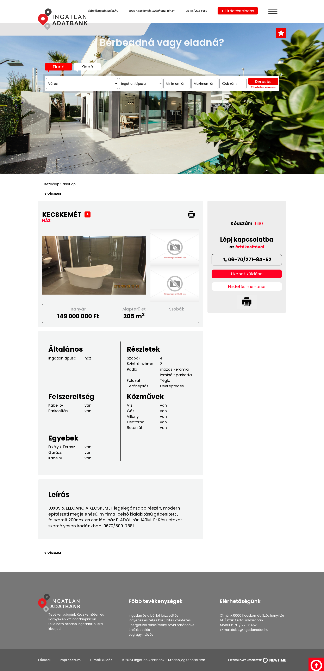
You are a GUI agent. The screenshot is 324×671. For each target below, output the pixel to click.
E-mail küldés (101, 660)
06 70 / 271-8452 (196, 10)
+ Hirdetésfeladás (237, 10)
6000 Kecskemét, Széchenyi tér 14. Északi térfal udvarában (252, 618)
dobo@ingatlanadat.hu (103, 10)
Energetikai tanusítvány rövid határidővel (162, 625)
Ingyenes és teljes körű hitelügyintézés (160, 620)
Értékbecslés (139, 629)
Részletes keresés (263, 121)
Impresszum (70, 660)
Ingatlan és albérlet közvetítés (153, 615)
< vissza (52, 194)
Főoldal (44, 660)
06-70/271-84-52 (246, 259)
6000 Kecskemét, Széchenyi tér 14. (152, 10)
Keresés (263, 115)
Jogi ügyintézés (141, 634)
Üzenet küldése (247, 274)
